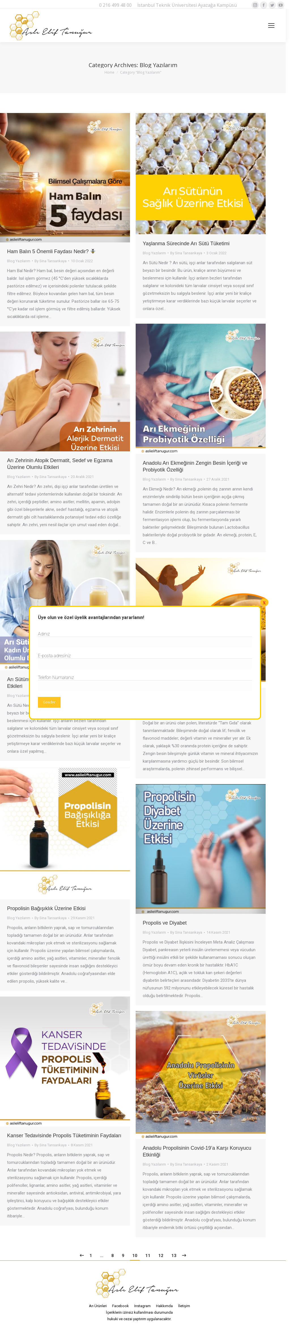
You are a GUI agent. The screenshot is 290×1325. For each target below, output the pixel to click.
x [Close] (264, 602)
